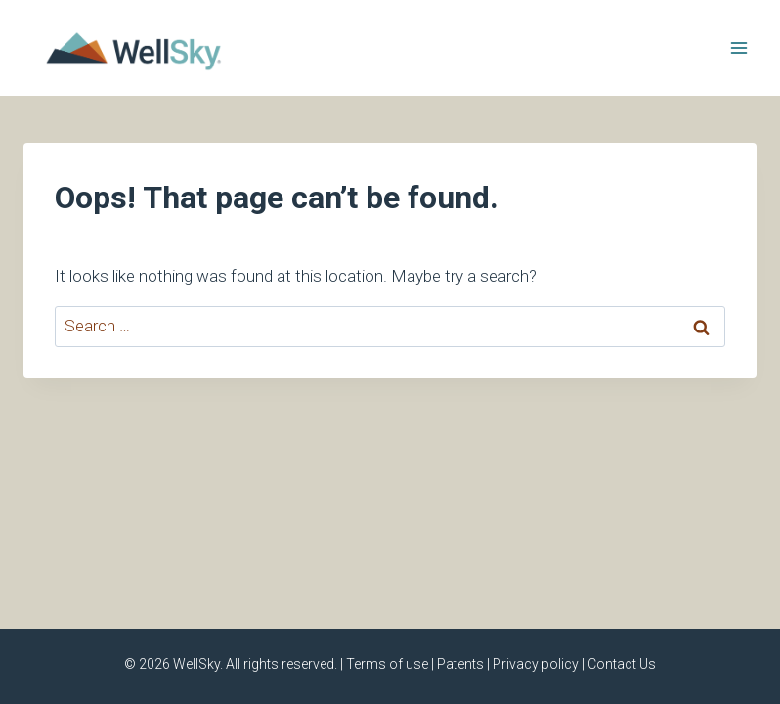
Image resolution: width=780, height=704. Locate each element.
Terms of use (387, 664)
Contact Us (621, 664)
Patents (460, 664)
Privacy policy (536, 664)
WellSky (196, 664)
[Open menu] (738, 47)
